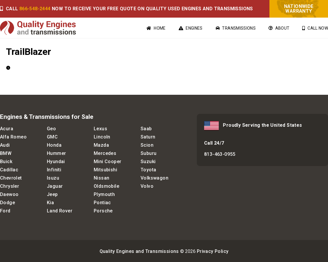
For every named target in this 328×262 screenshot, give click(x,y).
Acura (6, 128)
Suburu (148, 153)
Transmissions (236, 28)
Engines (191, 28)
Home (155, 28)
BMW (5, 153)
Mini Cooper (107, 161)
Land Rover (59, 211)
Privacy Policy (213, 251)
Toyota (148, 170)
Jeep (52, 194)
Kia (50, 202)
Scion (147, 145)
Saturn (148, 137)
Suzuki (148, 161)
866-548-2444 (35, 8)
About (279, 28)
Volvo (147, 186)
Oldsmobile (106, 186)
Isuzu (53, 178)
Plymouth (104, 194)
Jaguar (55, 186)
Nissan (101, 178)
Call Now (315, 28)
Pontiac (102, 202)
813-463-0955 (219, 154)
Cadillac (9, 170)
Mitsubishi (105, 170)
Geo (51, 128)
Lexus (100, 128)
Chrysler (9, 186)
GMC (52, 137)
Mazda (101, 145)
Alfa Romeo (13, 137)
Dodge (7, 202)
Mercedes (105, 153)
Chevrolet (11, 178)
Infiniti (54, 170)
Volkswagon (154, 178)
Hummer (56, 153)
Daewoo (9, 194)
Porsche (103, 211)
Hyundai (56, 161)
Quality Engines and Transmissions (139, 251)
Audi (5, 145)
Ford (5, 211)
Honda (54, 145)
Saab (146, 128)
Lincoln (102, 137)
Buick (6, 161)
